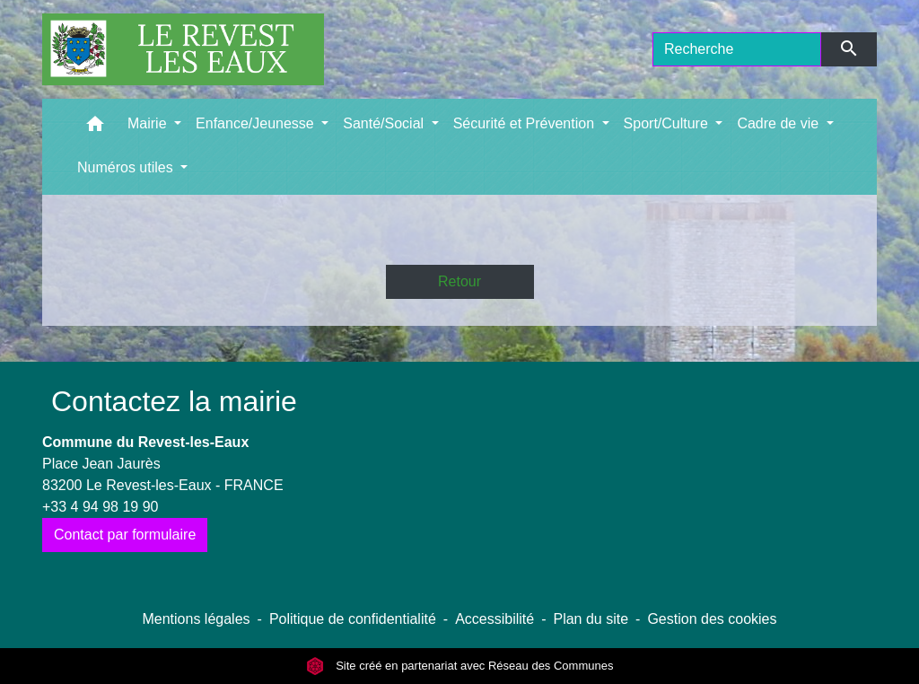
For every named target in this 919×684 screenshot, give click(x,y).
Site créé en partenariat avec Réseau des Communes (460, 665)
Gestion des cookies (711, 619)
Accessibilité (494, 619)
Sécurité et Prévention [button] (526, 123)
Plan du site (590, 619)
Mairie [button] (149, 123)
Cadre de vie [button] (779, 123)
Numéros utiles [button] (127, 167)
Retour (459, 281)
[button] (95, 128)
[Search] (736, 49)
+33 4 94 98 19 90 (100, 506)
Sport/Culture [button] (668, 123)
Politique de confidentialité (352, 619)
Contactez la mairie (174, 401)
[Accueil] (183, 49)
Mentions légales (195, 619)
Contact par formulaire (125, 534)
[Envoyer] (849, 49)
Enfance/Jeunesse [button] (257, 123)
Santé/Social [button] (385, 123)
